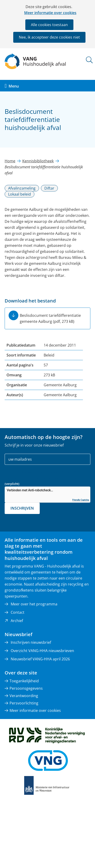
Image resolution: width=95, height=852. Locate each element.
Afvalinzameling (22, 188)
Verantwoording (24, 695)
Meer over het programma (34, 604)
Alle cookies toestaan (49, 24)
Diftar (49, 188)
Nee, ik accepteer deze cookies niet (49, 37)
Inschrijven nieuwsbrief (31, 642)
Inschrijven (22, 508)
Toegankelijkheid (24, 680)
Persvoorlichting (24, 703)
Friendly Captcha (80, 500)
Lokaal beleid (19, 194)
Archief (17, 620)
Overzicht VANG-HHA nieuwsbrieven (42, 650)
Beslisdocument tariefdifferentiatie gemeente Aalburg (50, 318)
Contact (17, 612)
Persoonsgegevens (26, 688)
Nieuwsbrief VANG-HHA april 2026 (40, 659)
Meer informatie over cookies (50, 13)
